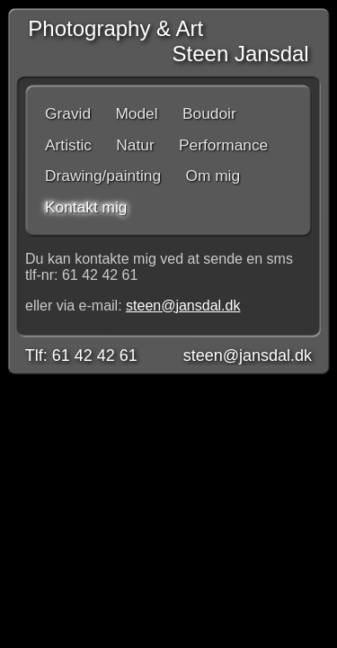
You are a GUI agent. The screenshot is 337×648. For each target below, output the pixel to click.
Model (136, 113)
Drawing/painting (103, 175)
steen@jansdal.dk (183, 305)
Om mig (212, 175)
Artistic (68, 145)
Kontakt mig (86, 207)
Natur (135, 145)
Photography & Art (109, 28)
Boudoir (209, 113)
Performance (223, 145)
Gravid (68, 113)
